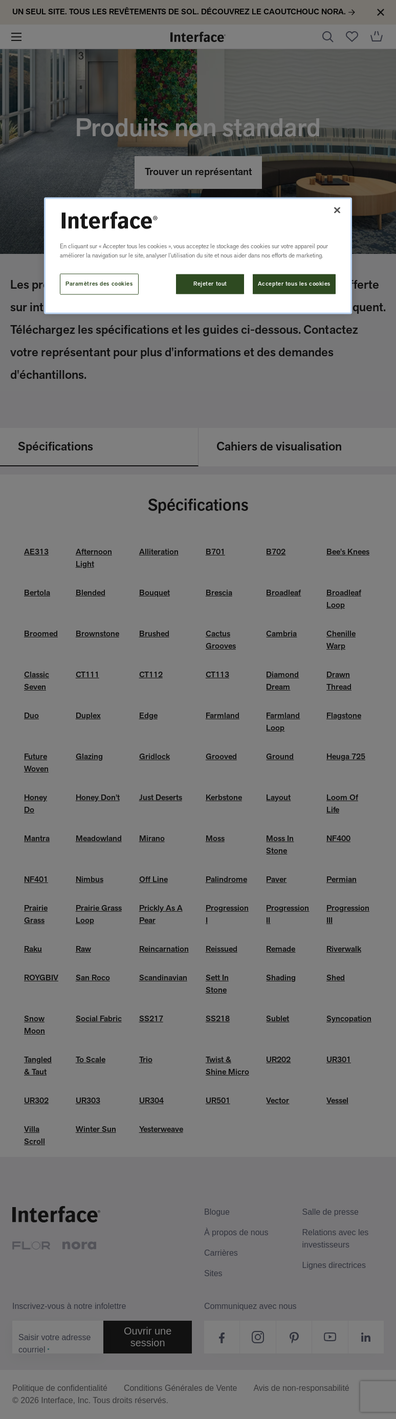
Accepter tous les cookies (294, 284)
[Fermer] (337, 210)
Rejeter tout (210, 284)
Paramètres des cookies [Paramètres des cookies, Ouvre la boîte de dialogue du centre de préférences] (99, 284)
